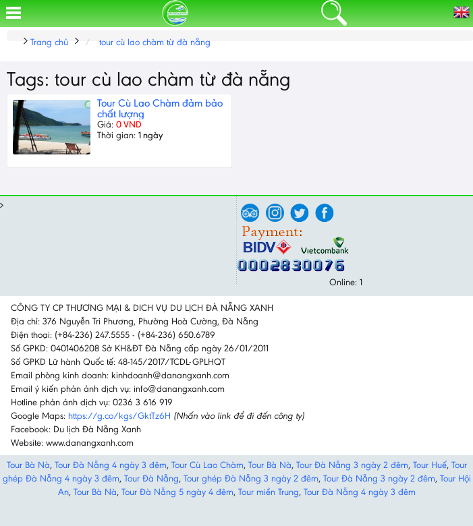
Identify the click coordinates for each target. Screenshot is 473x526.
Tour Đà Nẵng (151, 478)
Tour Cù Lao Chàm (207, 465)
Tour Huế (430, 465)
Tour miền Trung (268, 492)
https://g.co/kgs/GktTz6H (119, 415)
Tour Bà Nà (28, 465)
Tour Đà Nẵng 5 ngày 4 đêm (177, 492)
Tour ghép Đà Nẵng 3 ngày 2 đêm (251, 478)
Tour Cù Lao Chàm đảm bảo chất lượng (160, 108)
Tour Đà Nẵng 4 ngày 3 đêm (111, 465)
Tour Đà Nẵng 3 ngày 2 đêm (352, 465)
